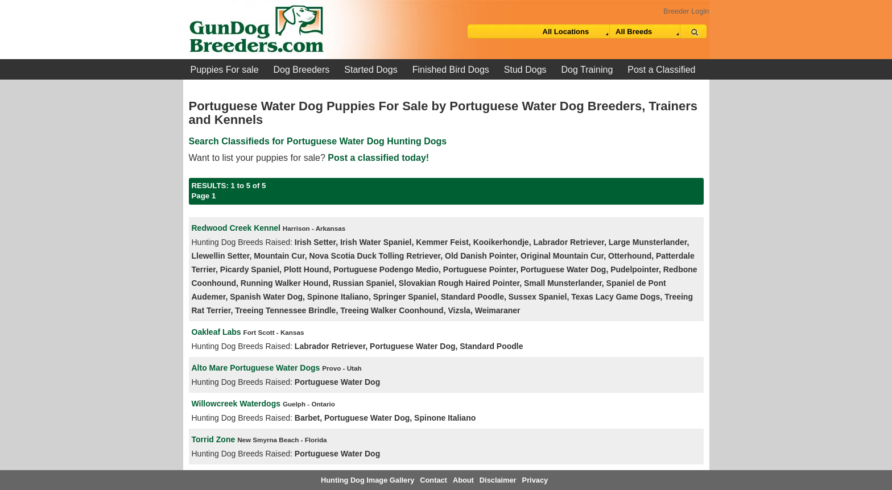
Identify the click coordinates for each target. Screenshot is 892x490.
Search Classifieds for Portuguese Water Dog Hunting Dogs (318, 141)
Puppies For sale (225, 69)
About (463, 480)
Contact (433, 480)
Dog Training (587, 69)
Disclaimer (498, 480)
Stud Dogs (525, 69)
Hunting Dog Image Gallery (367, 480)
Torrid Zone (214, 439)
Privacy (535, 480)
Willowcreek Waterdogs (236, 403)
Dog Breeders (302, 69)
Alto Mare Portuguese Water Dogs (256, 367)
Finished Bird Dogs (450, 69)
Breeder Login (686, 11)
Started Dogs (370, 69)
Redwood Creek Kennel (236, 227)
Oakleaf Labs (216, 332)
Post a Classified (661, 69)
